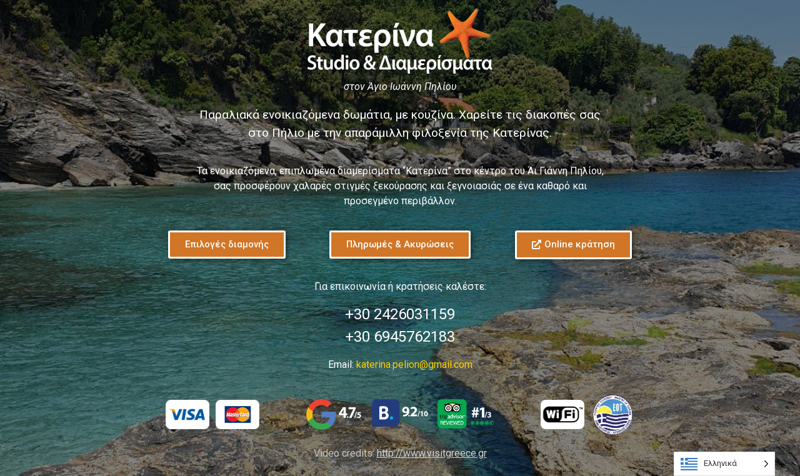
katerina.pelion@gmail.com (414, 364)
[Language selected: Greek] (724, 464)
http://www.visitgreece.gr (432, 453)
